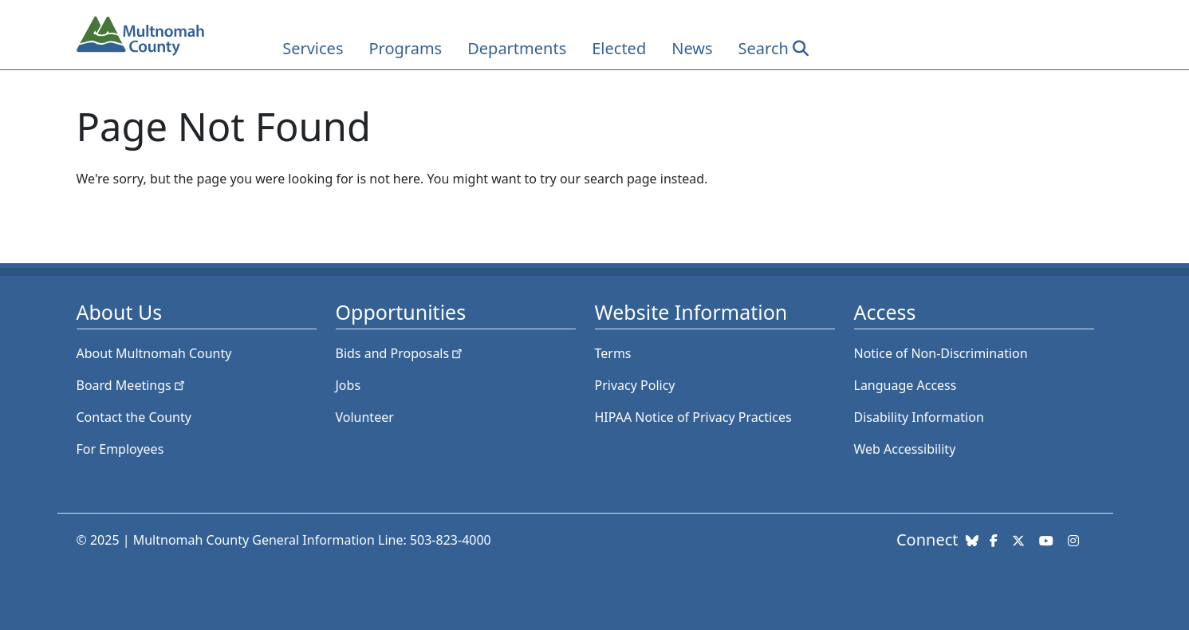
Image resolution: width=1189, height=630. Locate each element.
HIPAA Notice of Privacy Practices (693, 417)
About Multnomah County (154, 353)
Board (132, 385)
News (691, 48)
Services (312, 48)
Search (763, 48)
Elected (619, 48)
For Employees (120, 449)
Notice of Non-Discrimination (941, 353)
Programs (405, 48)
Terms (613, 353)
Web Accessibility (905, 449)
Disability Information (919, 417)
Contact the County (134, 417)
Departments (516, 48)
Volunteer (365, 417)
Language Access (905, 385)
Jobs (348, 385)
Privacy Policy (635, 385)
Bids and (401, 353)
